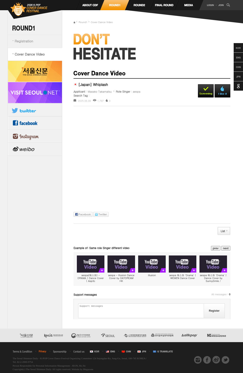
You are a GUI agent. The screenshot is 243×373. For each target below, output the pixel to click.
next (226, 248)
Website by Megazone (82, 369)
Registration (24, 41)
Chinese (234, 67)
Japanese (234, 76)
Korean (234, 47)
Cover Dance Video (30, 54)
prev (216, 248)
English (234, 57)
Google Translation (234, 86)
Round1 (83, 22)
